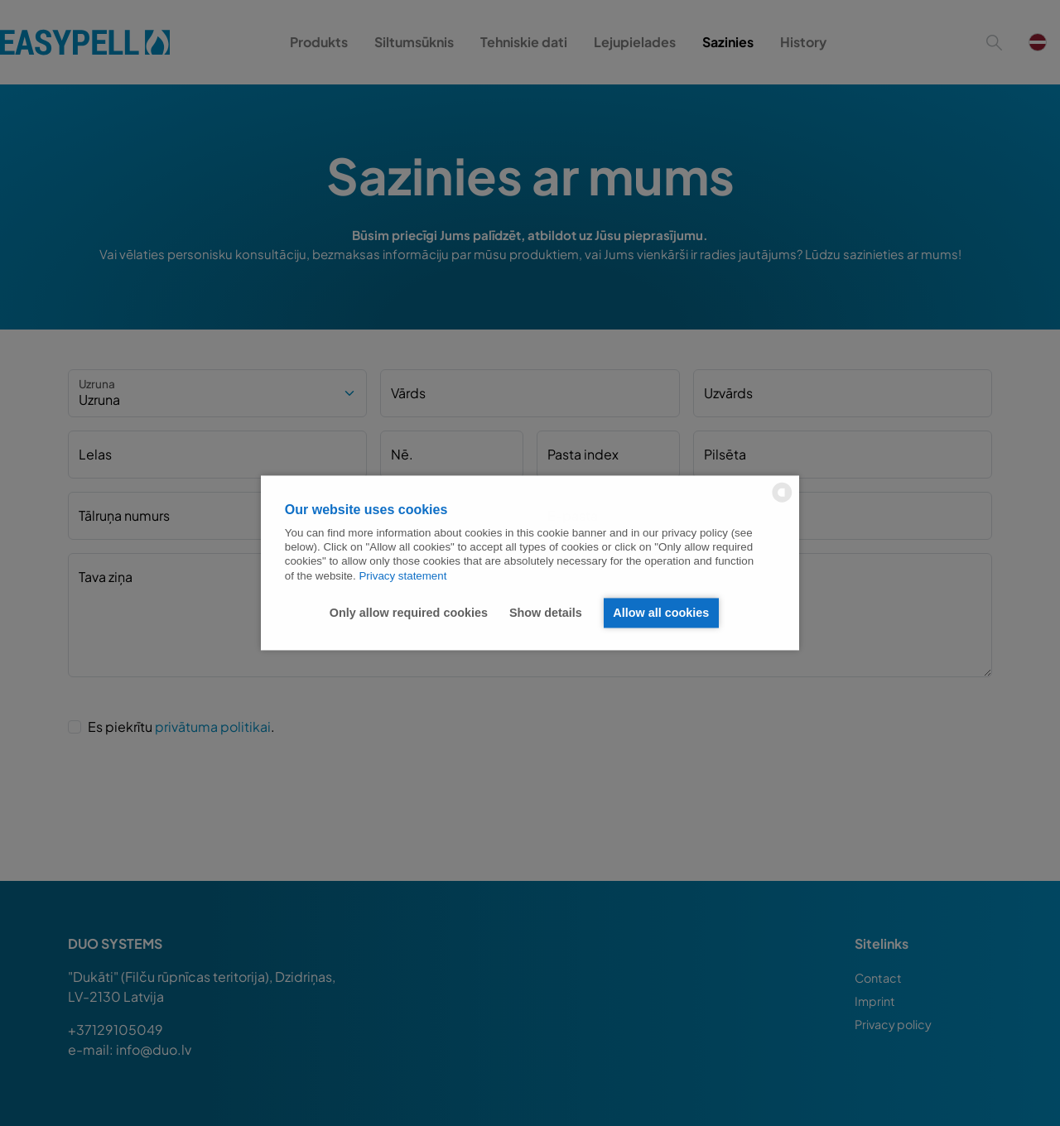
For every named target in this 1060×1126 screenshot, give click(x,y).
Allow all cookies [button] (661, 612)
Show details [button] (545, 612)
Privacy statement (402, 576)
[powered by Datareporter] (782, 501)
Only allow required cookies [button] (409, 612)
